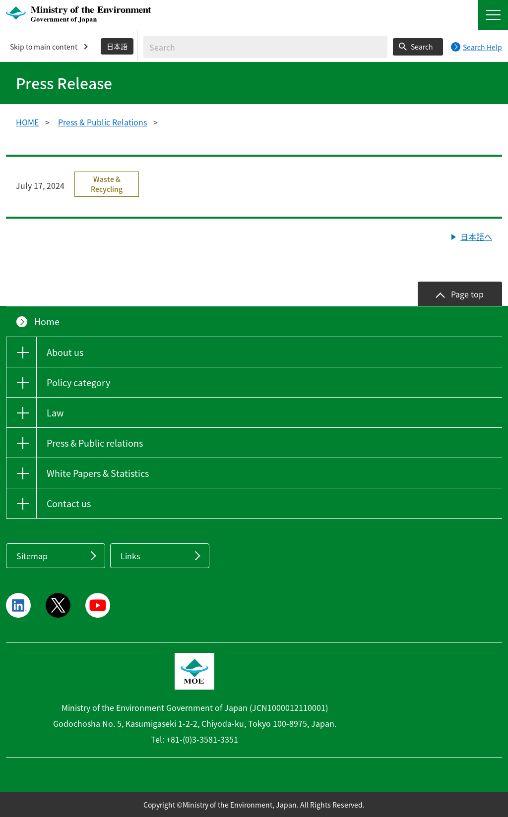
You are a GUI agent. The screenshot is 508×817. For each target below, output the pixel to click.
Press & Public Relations (102, 122)
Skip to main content (43, 47)
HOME (27, 122)
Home (47, 321)
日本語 (117, 46)
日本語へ (476, 236)
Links (130, 556)
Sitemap (32, 556)
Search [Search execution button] (422, 47)
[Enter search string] (265, 47)
